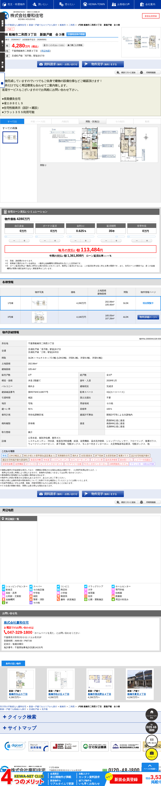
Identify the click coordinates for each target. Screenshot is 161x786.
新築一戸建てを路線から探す (13, 709)
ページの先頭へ (150, 769)
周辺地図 (45, 51)
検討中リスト (2, 42)
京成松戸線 (34, 709)
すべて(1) (12, 121)
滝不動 (45, 709)
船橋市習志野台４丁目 (99, 694)
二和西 (72, 25)
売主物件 (2, 80)
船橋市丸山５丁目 (18, 694)
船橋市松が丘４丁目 (58, 694)
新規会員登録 (151, 16)
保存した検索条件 (2, 62)
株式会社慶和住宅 (16, 622)
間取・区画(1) (92, 121)
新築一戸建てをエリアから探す (43, 25)
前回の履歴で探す (2, 22)
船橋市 (63, 25)
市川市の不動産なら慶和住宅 (13, 25)
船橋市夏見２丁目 (136, 694)
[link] (15, 746)
